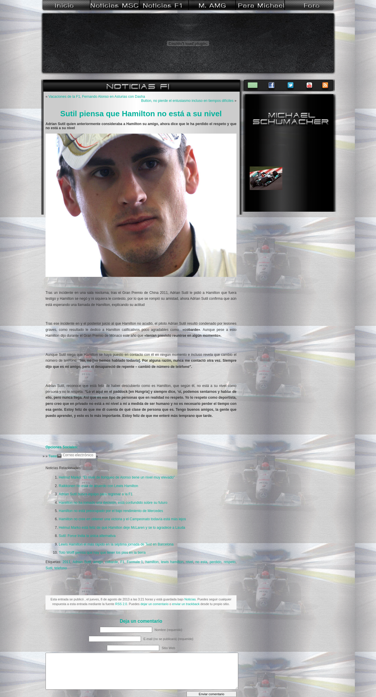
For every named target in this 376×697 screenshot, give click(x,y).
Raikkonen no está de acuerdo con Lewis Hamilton (98, 486)
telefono (60, 568)
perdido (215, 562)
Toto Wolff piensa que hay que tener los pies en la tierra (102, 552)
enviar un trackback (186, 604)
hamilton (152, 562)
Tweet (53, 456)
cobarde (111, 562)
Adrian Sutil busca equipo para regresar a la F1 (95, 494)
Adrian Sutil (82, 562)
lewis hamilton (172, 562)
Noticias (190, 599)
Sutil (49, 568)
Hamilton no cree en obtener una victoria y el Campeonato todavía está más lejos (122, 519)
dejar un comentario (154, 604)
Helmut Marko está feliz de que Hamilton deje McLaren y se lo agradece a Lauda (122, 528)
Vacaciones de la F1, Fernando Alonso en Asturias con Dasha (96, 97)
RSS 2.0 (121, 604)
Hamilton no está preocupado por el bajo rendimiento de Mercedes (111, 511)
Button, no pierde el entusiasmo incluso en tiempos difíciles (187, 101)
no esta (201, 562)
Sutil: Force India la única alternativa (87, 536)
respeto (230, 562)
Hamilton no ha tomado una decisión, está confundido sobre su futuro (113, 503)
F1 (122, 562)
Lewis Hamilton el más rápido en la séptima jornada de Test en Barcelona (116, 544)
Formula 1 (135, 562)
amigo (98, 562)
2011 (66, 562)
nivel (189, 562)
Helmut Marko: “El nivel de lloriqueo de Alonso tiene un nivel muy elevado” (117, 477)
